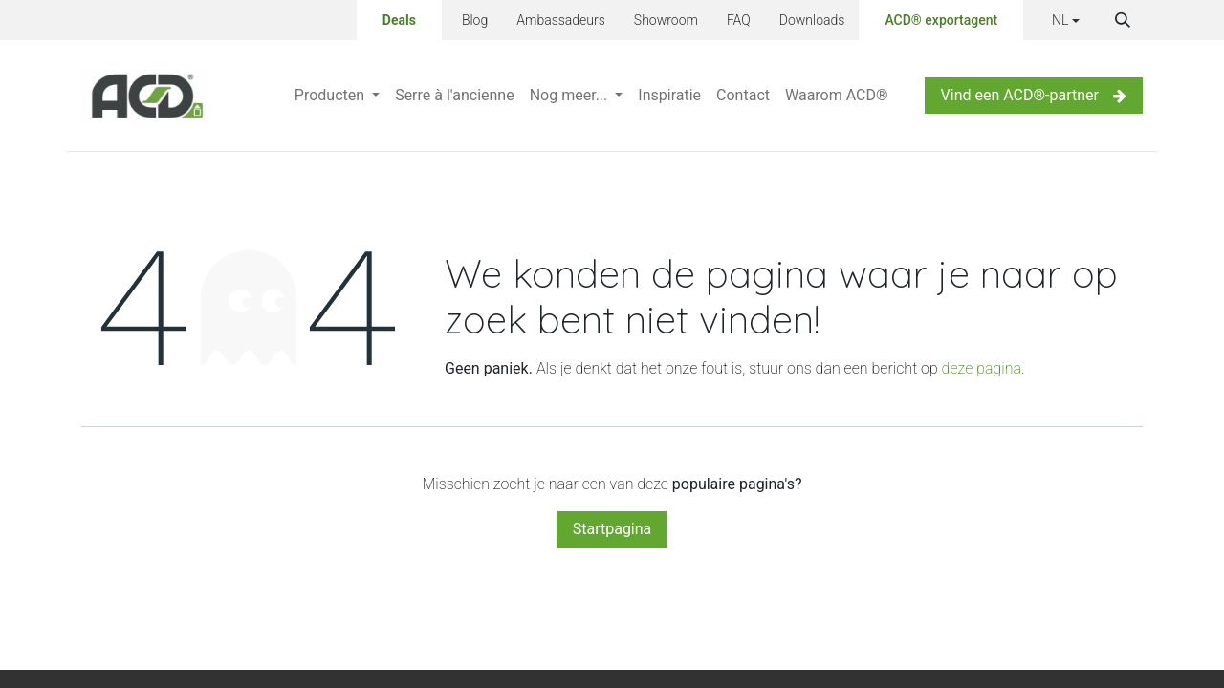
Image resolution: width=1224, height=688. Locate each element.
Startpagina (612, 529)
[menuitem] (337, 95)
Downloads (812, 20)
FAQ (739, 20)
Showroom (666, 20)
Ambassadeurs (560, 20)
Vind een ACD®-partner (1033, 95)
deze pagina (981, 368)
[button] (1123, 20)
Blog (475, 20)
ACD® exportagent (941, 20)
